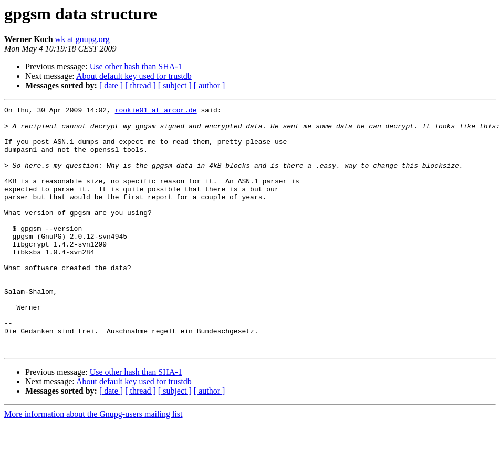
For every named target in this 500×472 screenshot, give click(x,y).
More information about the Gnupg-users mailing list (93, 462)
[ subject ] (175, 85)
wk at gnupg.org (82, 39)
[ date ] (111, 85)
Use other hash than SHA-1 (136, 66)
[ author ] (209, 85)
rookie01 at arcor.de (156, 111)
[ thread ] (140, 85)
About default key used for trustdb (134, 75)
